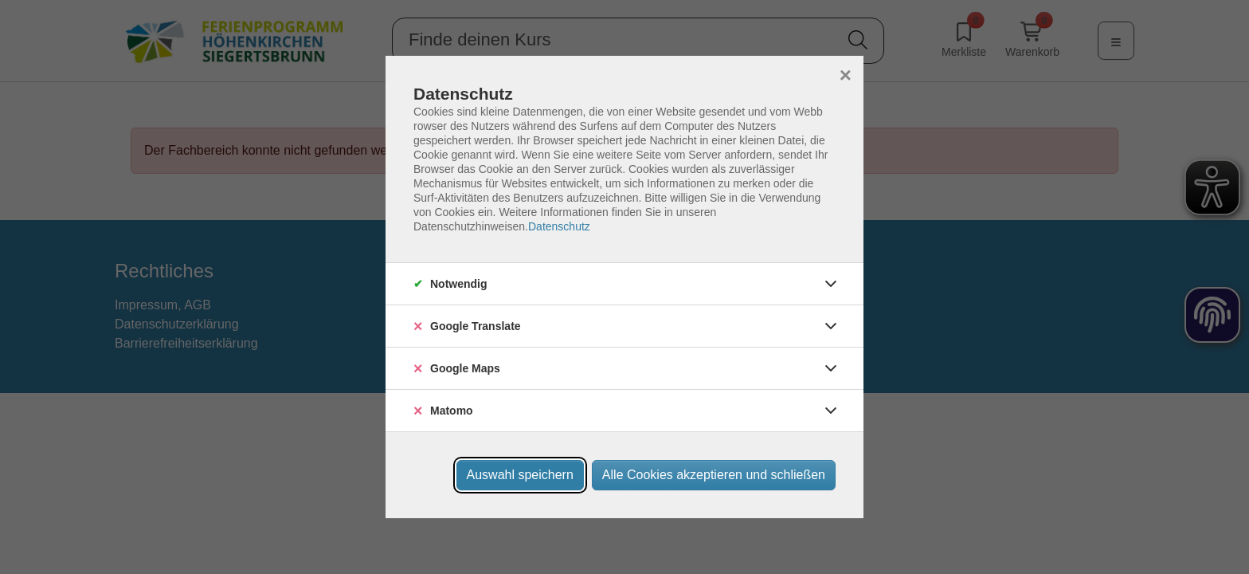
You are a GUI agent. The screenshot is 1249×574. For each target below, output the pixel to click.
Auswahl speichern (520, 475)
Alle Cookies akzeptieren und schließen (713, 475)
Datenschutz (559, 226)
